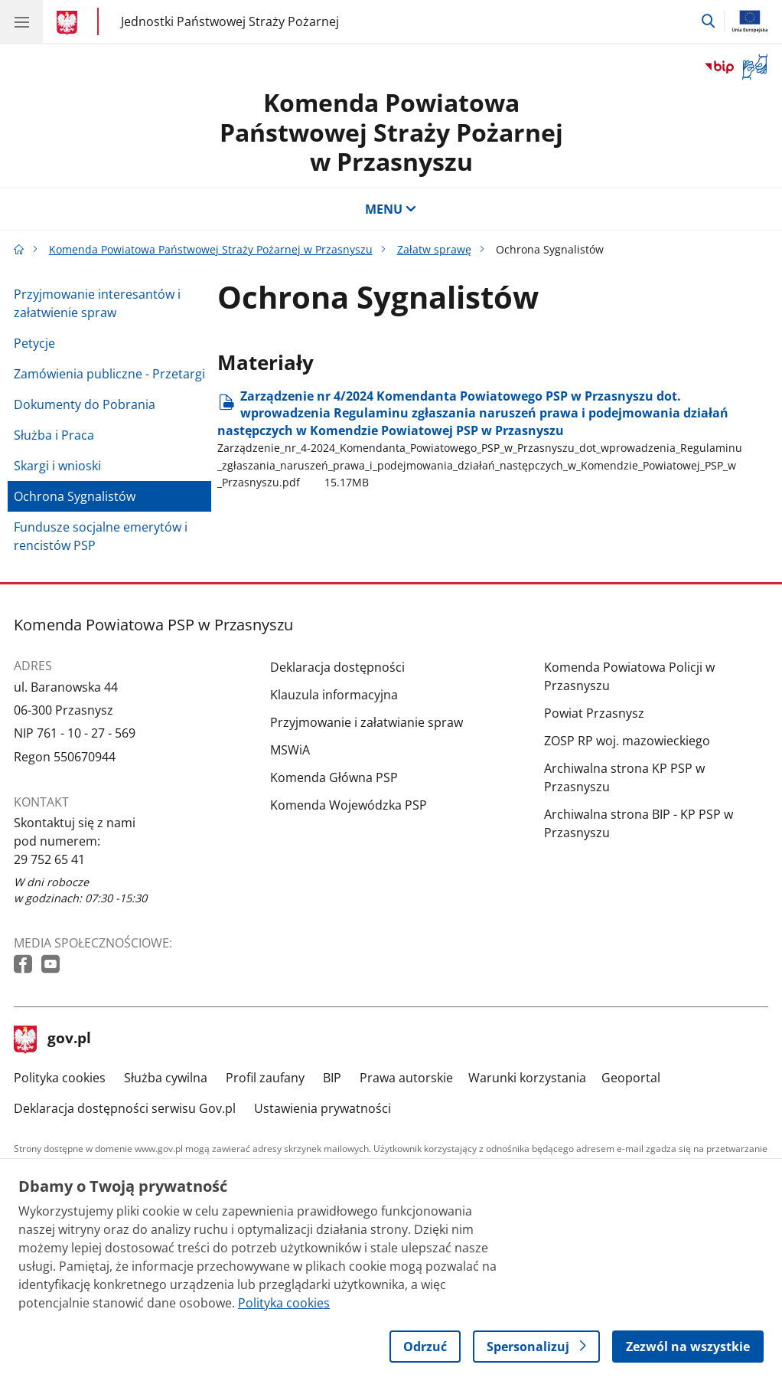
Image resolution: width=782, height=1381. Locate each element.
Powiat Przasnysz (594, 713)
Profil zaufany (265, 1077)
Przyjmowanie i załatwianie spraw (366, 722)
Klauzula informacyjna (334, 694)
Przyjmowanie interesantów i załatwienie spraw (97, 303)
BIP (332, 1077)
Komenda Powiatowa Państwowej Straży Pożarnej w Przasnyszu (391, 132)
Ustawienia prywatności (322, 1108)
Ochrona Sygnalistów (74, 496)
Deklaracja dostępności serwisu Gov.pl (125, 1108)
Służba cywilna (165, 1077)
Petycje (34, 343)
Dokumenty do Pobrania (84, 404)
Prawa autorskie (406, 1077)
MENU (391, 209)
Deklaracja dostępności (337, 667)
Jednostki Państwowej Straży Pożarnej (230, 21)
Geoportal (630, 1077)
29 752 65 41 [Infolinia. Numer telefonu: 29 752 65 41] (49, 859)
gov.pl (53, 1039)
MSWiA (290, 749)
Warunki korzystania (527, 1077)
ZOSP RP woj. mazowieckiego (627, 740)
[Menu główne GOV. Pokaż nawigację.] (21, 21)
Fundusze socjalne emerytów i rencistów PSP (100, 536)
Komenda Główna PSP (334, 777)
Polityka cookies (60, 1077)
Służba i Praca (54, 435)
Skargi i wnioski (57, 465)
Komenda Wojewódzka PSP (348, 805)
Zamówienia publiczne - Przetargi (109, 373)
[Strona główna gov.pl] (69, 23)
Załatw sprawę (434, 249)
